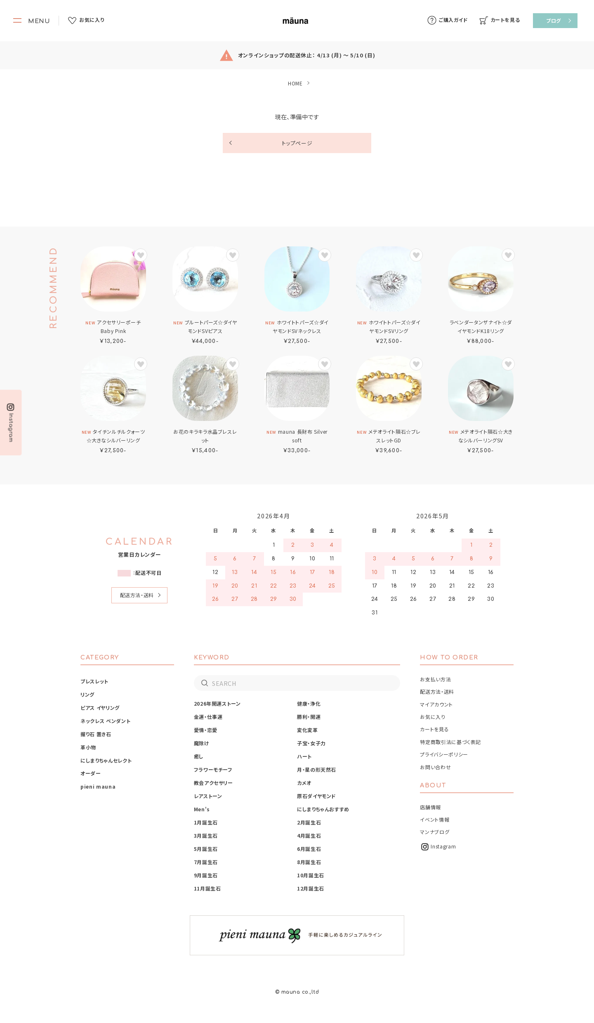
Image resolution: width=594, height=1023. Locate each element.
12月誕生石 (310, 888)
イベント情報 (434, 819)
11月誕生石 (207, 888)
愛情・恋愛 (205, 729)
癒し (199, 756)
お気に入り (432, 716)
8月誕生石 (309, 861)
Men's (202, 809)
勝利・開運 (309, 716)
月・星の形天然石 (316, 769)
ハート (304, 756)
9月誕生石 (206, 875)
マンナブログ (434, 831)
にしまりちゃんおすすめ (323, 809)
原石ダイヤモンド (316, 795)
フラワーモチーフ (213, 769)
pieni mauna (98, 786)
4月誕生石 (309, 835)
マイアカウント (436, 704)
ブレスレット (94, 681)
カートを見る (434, 728)
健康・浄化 (309, 703)
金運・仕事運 (208, 716)
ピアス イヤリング (100, 707)
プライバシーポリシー (444, 754)
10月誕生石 (310, 875)
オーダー (90, 773)
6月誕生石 (309, 848)
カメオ (304, 782)
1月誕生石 (206, 822)
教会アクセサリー (213, 782)
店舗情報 (430, 806)
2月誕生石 (309, 822)
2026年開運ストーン (217, 703)
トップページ (297, 143)
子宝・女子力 (311, 743)
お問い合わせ (435, 766)
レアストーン (208, 795)
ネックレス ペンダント (105, 720)
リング (87, 694)
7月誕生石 (206, 861)
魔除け (202, 743)
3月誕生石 (206, 835)
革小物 (88, 747)
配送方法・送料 (137, 594)
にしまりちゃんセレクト (106, 760)
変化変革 (307, 729)
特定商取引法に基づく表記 (450, 741)
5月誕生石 (206, 848)
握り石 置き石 (95, 733)
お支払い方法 (435, 679)
